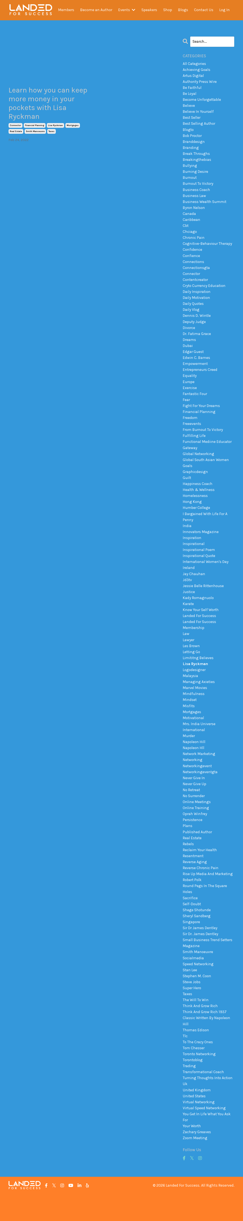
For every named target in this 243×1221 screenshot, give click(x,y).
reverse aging (195, 881)
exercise (190, 395)
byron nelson (194, 211)
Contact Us (203, 10)
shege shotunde (197, 931)
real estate (16, 133)
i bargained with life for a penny (205, 528)
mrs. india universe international (199, 743)
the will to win (196, 1023)
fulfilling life (194, 444)
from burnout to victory (203, 438)
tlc (185, 1060)
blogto (188, 131)
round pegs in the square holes (205, 909)
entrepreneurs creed (200, 377)
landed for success (199, 629)
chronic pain (194, 241)
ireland (189, 580)
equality (190, 383)
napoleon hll (194, 765)
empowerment (195, 371)
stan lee (190, 992)
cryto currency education (204, 291)
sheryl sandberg (197, 937)
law (186, 648)
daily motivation (197, 303)
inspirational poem (199, 561)
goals (188, 475)
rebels (188, 863)
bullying (190, 168)
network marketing (199, 770)
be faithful (192, 88)
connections (194, 266)
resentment (193, 875)
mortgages (73, 127)
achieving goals (197, 69)
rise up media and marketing (208, 894)
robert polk (192, 900)
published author (197, 851)
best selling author (199, 125)
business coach (197, 192)
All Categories (194, 63)
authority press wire (200, 81)
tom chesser (194, 1072)
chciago (190, 235)
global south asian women (206, 469)
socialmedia (193, 980)
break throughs (196, 155)
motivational (194, 734)
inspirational (194, 555)
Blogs (183, 10)
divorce (189, 334)
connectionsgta (197, 272)
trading (189, 1091)
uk (185, 1109)
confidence (192, 254)
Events (126, 10)
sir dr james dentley (200, 949)
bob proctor (193, 137)
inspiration (192, 549)
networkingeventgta (200, 789)
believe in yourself (198, 112)
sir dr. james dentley (201, 955)
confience (191, 260)
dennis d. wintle (197, 321)
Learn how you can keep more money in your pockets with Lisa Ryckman (48, 104)
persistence (193, 838)
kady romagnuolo (198, 611)
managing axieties (199, 697)
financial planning (34, 127)
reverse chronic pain (201, 888)
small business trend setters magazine (208, 964)
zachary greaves (197, 1158)
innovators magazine (201, 543)
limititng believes (198, 672)
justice (189, 604)
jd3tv (187, 592)
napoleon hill (194, 758)
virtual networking (199, 1127)
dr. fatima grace (197, 340)
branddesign (194, 143)
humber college (196, 518)
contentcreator (196, 284)
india (187, 537)
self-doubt (192, 924)
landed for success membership (199, 638)
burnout (190, 180)
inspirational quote (199, 568)
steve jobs (192, 1004)
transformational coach (204, 1097)
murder (189, 752)
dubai (188, 352)
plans (187, 844)
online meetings (197, 820)
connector (15, 127)
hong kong (192, 512)
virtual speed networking (205, 1133)
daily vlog (191, 315)
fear (186, 408)
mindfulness (194, 709)
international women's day (206, 574)
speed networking (198, 986)
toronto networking (200, 1078)
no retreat (192, 807)
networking (193, 777)
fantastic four (195, 402)
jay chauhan (194, 586)
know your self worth (201, 623)
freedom (190, 426)
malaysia (190, 691)
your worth (192, 1152)
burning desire (195, 174)
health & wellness (199, 500)
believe (189, 106)
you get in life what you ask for (207, 1143)
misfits (189, 721)
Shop (167, 10)
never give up (194, 801)
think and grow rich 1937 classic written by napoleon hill (207, 1041)
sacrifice (190, 918)
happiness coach (198, 494)
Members (66, 10)
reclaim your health (200, 869)
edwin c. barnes (196, 365)
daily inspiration (197, 297)
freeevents (192, 432)
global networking (199, 463)
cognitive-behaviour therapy (208, 248)
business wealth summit (205, 205)
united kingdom (197, 1115)
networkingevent (197, 783)
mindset (190, 715)
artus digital (193, 75)
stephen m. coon (197, 998)
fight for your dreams (201, 414)
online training (196, 826)
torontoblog (193, 1084)
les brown (191, 660)
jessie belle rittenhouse (204, 598)
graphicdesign (195, 481)
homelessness (195, 506)
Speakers (149, 10)
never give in (194, 795)
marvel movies (195, 703)
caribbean (191, 223)
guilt (187, 488)
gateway (190, 457)
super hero (192, 1011)
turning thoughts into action (208, 1103)
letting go (192, 666)
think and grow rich (200, 1029)
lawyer (188, 654)
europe (189, 389)
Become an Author (96, 10)
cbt (186, 229)
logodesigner (194, 684)
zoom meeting (195, 1164)
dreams (189, 346)
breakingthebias (197, 162)
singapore (191, 943)
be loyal (190, 94)
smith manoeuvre (35, 133)
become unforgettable (202, 100)
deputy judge (194, 328)
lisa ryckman (55, 127)
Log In (224, 10)
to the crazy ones (198, 1066)
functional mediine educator (208, 451)
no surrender (194, 814)
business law (194, 198)
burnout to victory (199, 186)
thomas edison (196, 1054)
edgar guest (193, 358)
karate (188, 617)
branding (191, 149)
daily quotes (193, 309)
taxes (51, 133)
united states (194, 1121)
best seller (192, 118)
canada (189, 217)
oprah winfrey (195, 832)
